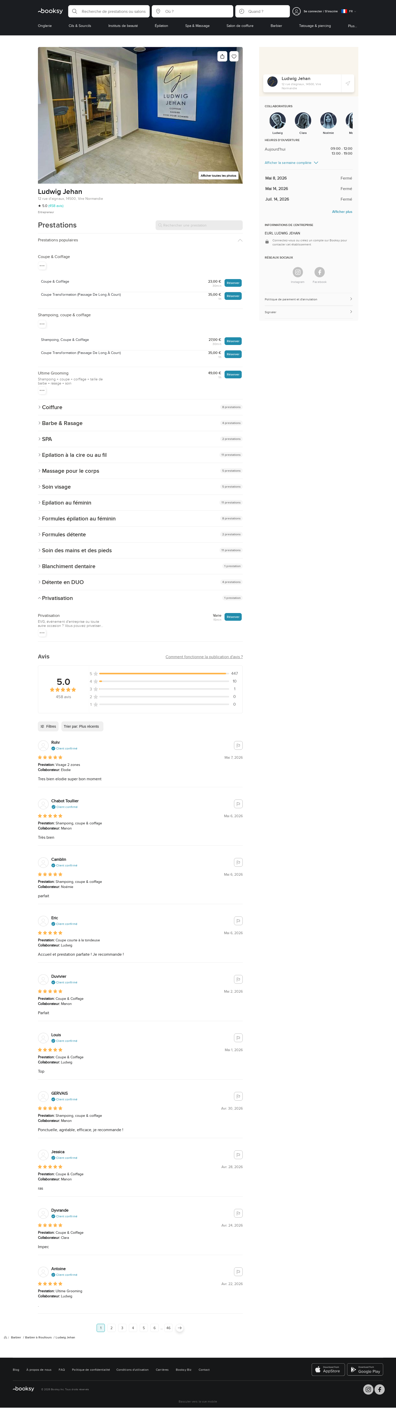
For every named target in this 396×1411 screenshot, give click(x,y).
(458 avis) (55, 205)
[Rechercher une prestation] (199, 225)
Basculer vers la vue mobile (198, 1401)
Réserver (233, 283)
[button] (109, 11)
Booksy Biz (183, 1369)
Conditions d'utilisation (132, 1369)
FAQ (62, 1369)
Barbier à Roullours (39, 1337)
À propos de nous (38, 1369)
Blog (16, 1369)
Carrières (162, 1369)
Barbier (16, 1337)
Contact (204, 1369)
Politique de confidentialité (91, 1369)
